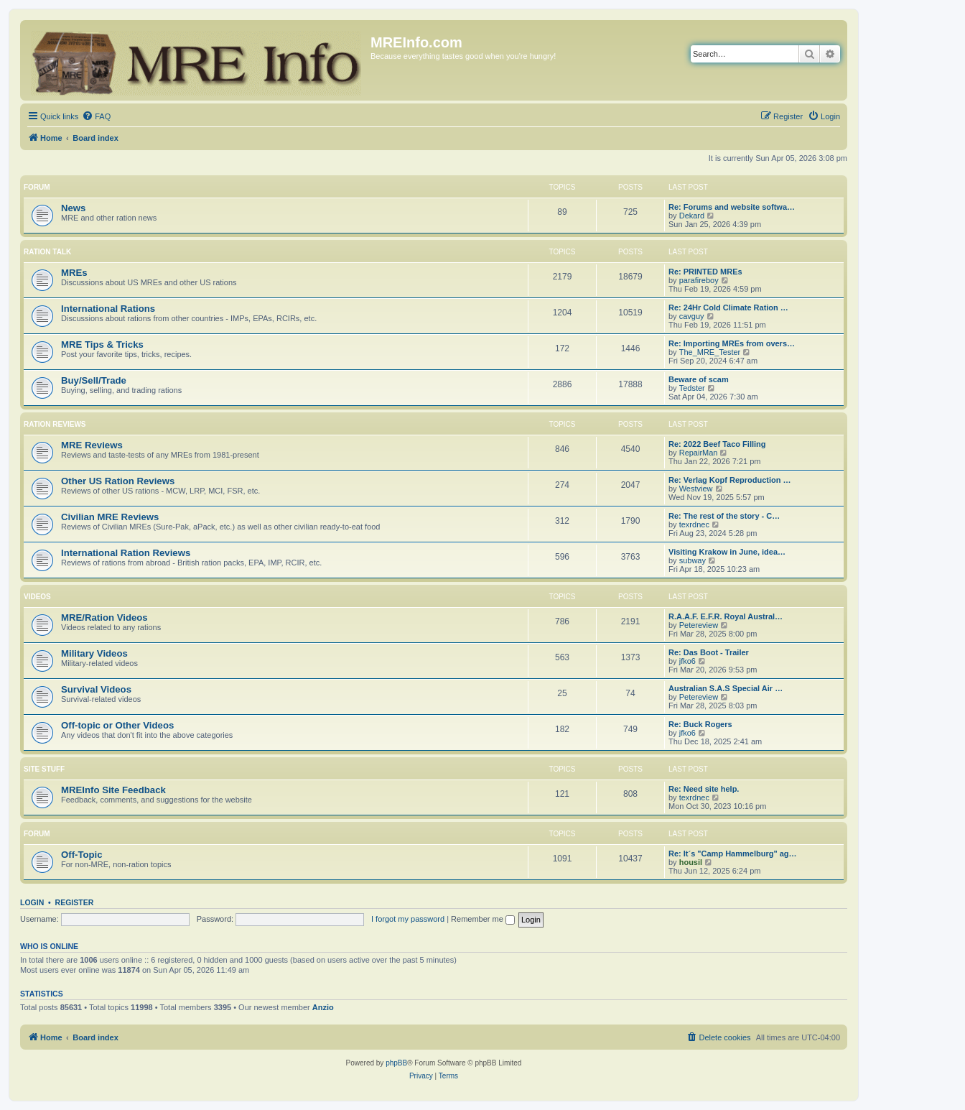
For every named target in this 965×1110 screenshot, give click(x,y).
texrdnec (694, 524)
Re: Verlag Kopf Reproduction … (729, 480)
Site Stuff (44, 769)
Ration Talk (47, 252)
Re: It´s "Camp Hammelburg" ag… (732, 853)
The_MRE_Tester (710, 352)
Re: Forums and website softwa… (731, 207)
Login (32, 902)
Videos (37, 597)
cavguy (691, 316)
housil (690, 862)
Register (74, 902)
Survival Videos (96, 689)
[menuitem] (96, 116)
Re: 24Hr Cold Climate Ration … (728, 307)
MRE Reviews (92, 445)
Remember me (483, 919)
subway (692, 560)
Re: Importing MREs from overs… (731, 343)
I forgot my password (407, 919)
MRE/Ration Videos (104, 617)
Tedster (692, 388)
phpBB (396, 1063)
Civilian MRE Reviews (110, 517)
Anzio (323, 1007)
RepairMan (698, 452)
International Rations (108, 308)
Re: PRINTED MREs (705, 271)
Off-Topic (82, 854)
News (73, 208)
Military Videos (94, 653)
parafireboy (699, 280)
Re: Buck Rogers (700, 724)
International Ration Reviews (125, 552)
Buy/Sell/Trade (93, 380)
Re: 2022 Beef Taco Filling (717, 444)
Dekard (691, 215)
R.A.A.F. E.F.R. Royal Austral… (725, 616)
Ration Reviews (54, 424)
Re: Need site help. (703, 789)
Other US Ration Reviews (117, 481)
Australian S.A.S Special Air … (725, 688)
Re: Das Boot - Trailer (708, 652)
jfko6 (687, 661)
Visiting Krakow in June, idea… (726, 551)
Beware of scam (698, 379)
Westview (696, 488)
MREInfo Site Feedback (113, 790)
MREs (74, 272)
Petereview (698, 625)
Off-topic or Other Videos (117, 725)
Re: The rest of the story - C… (724, 516)
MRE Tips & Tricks (102, 344)
